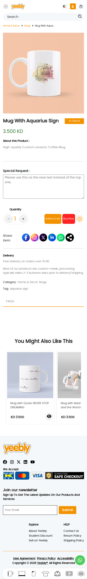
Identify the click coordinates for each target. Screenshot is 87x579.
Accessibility (65, 558)
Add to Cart (52, 218)
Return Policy (72, 535)
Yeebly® (42, 563)
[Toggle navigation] (5, 6)
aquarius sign (19, 288)
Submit (67, 510)
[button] (80, 560)
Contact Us (71, 531)
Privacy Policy (46, 558)
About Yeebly (38, 531)
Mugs (27, 26)
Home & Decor (11, 26)
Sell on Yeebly (38, 540)
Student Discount (40, 535)
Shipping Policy (74, 540)
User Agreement (24, 558)
